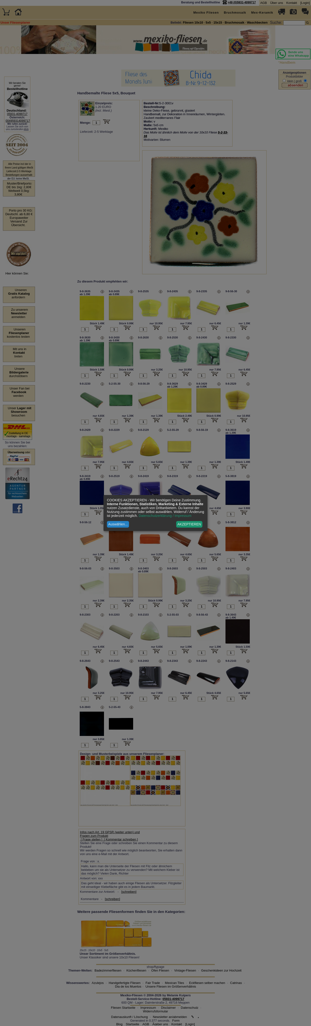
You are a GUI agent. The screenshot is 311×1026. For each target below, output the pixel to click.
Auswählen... (118, 524)
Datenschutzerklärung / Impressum (165, 516)
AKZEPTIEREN (189, 524)
